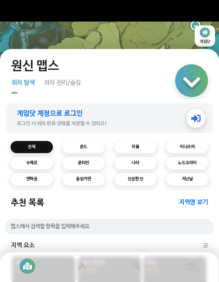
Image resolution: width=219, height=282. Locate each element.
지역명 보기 (193, 202)
